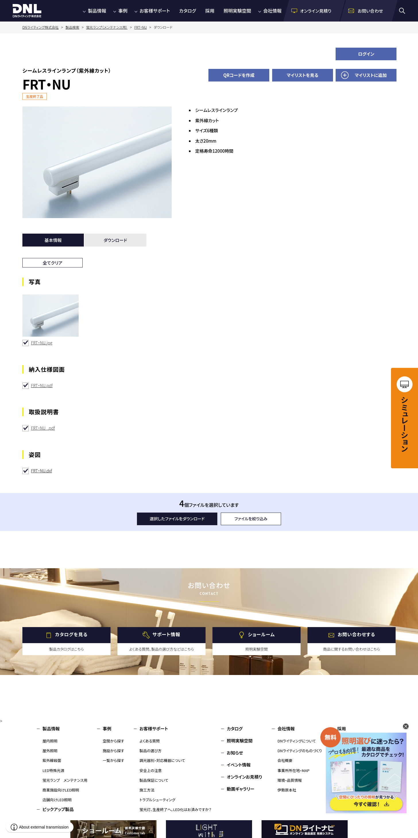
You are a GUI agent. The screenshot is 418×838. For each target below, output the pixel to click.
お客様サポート (155, 10)
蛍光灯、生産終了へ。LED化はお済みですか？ (176, 809)
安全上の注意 (151, 770)
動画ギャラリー (240, 789)
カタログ (187, 10)
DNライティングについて (297, 741)
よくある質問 (150, 741)
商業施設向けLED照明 (60, 790)
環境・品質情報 (290, 780)
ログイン (366, 54)
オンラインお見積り (244, 777)
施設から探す (113, 750)
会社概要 (285, 760)
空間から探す (113, 741)
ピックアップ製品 (58, 809)
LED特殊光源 (53, 770)
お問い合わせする (356, 634)
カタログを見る (71, 634)
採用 (209, 10)
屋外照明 (49, 750)
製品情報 (97, 10)
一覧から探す (113, 760)
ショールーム (261, 634)
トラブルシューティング (157, 799)
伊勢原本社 (287, 790)
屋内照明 (49, 741)
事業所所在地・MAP (293, 770)
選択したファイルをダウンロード (177, 518)
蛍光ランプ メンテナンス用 (64, 780)
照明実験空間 (237, 10)
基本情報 (53, 240)
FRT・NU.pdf (42, 385)
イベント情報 (239, 765)
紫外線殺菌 (51, 760)
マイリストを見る (302, 75)
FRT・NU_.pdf (43, 428)
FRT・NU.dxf (41, 471)
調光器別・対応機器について (162, 760)
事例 (122, 10)
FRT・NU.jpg (41, 343)
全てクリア (53, 263)
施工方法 (147, 790)
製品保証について (154, 780)
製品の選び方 (151, 750)
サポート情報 (166, 634)
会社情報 (272, 10)
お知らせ (235, 753)
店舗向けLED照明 (56, 799)
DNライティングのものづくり (300, 750)
